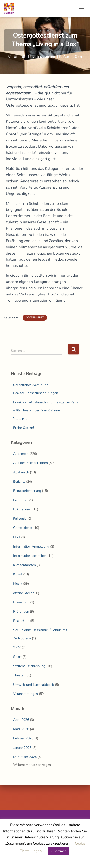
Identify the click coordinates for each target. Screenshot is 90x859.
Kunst (17, 574)
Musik (17, 583)
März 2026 (21, 729)
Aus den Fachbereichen (30, 463)
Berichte (19, 481)
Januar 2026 (22, 747)
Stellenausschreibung (29, 666)
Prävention (21, 602)
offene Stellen (23, 593)
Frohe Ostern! (23, 427)
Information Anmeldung (31, 546)
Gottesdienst (35, 317)
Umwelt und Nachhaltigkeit (33, 684)
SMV (17, 647)
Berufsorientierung (27, 490)
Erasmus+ (20, 500)
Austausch (21, 472)
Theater (18, 675)
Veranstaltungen (25, 694)
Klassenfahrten (24, 565)
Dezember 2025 (25, 757)
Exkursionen (22, 509)
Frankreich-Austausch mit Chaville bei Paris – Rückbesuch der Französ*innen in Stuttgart (45, 410)
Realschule (21, 620)
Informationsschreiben (30, 555)
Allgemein (20, 453)
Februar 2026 (23, 738)
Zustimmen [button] (58, 851)
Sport (17, 656)
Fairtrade (19, 518)
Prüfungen (21, 611)
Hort (16, 537)
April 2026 (21, 720)
